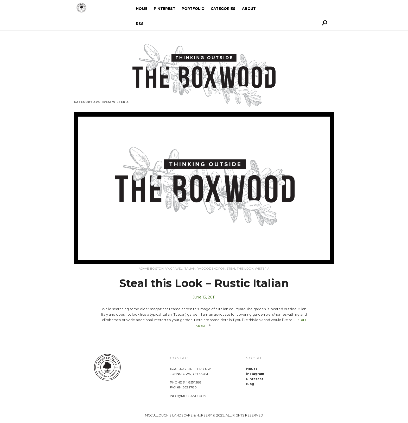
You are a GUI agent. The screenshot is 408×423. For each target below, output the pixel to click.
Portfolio (193, 8)
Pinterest (164, 8)
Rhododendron (211, 268)
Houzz (252, 369)
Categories (223, 8)
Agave (144, 268)
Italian (189, 268)
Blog (250, 384)
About (249, 8)
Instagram (255, 374)
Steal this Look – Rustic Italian (204, 283)
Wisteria (262, 268)
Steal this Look (240, 268)
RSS (140, 24)
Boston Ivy (159, 268)
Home (142, 8)
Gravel (176, 268)
